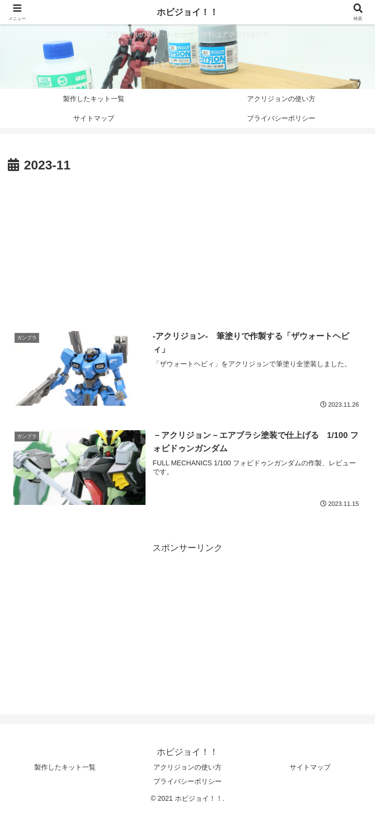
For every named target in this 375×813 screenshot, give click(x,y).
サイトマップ (310, 767)
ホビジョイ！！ (187, 12)
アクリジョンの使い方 (187, 767)
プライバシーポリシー (187, 781)
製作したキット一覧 (65, 767)
